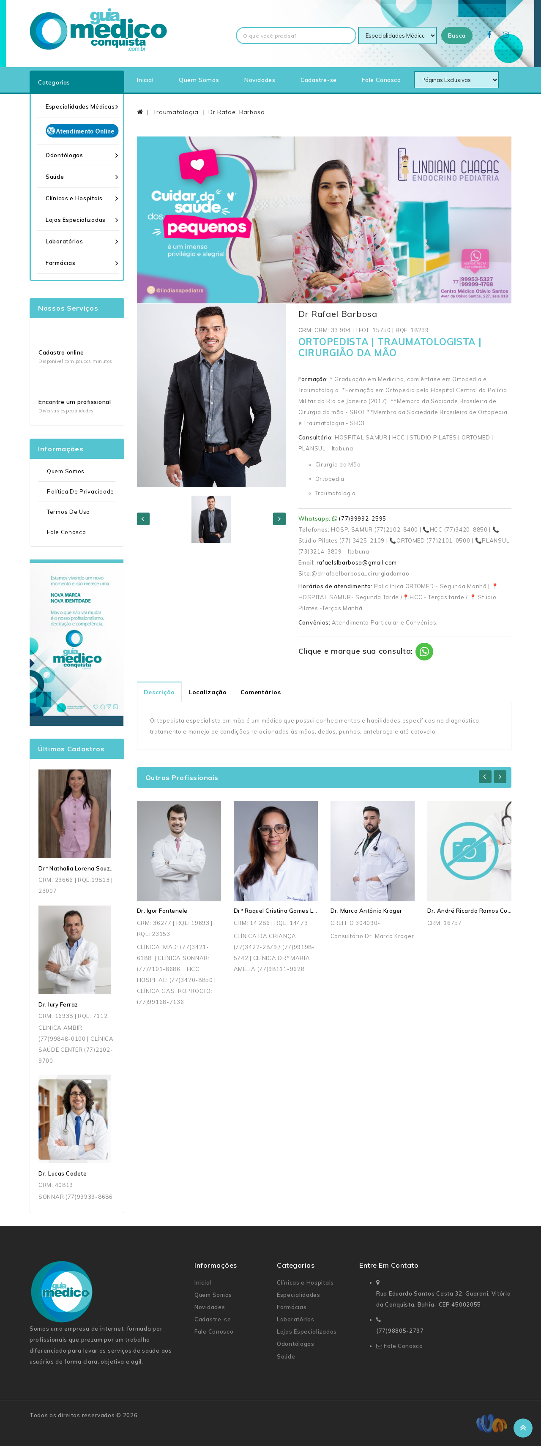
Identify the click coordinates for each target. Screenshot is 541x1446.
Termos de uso (68, 511)
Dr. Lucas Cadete (62, 1173)
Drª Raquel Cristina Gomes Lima (278, 910)
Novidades (259, 80)
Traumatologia (176, 112)
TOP (523, 1428)
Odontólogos (64, 155)
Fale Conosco (381, 80)
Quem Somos (199, 80)
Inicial (145, 80)
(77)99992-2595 (362, 518)
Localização (208, 692)
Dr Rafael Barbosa (236, 112)
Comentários (260, 692)
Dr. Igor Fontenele (162, 910)
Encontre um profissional (74, 402)
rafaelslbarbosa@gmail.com (357, 562)
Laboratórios (64, 241)
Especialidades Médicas (80, 106)
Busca (457, 35)
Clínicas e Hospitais (74, 198)
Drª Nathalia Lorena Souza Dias (83, 868)
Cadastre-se (319, 80)
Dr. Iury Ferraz (58, 1004)
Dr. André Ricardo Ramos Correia (474, 910)
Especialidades (298, 1294)
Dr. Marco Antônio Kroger (366, 910)
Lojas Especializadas (76, 219)
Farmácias (60, 262)
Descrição (159, 692)
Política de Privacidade (80, 491)
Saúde (55, 176)
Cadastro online (61, 352)
